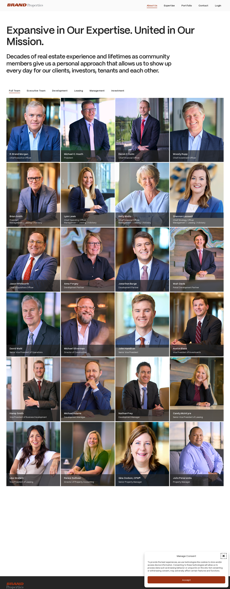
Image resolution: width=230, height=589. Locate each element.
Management (97, 90)
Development (60, 90)
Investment (117, 90)
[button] (223, 556)
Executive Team (36, 90)
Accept (186, 580)
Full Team (14, 90)
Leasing (78, 90)
